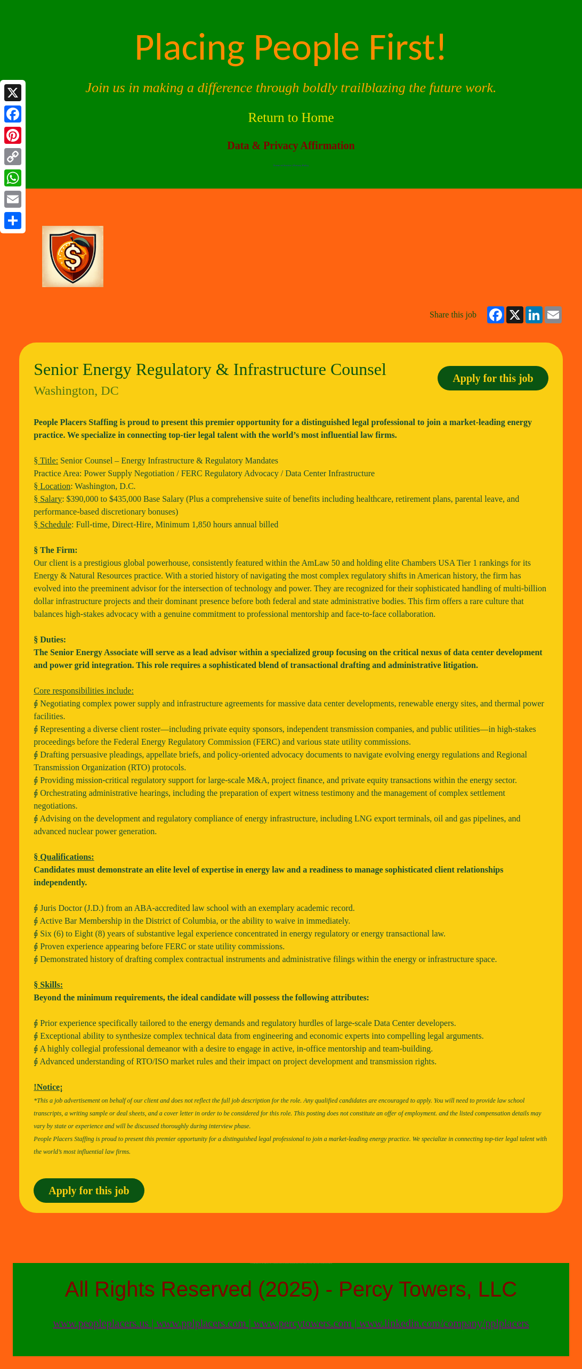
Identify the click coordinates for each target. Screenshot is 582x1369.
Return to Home (291, 117)
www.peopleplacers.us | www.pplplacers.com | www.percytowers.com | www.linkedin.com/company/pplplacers (291, 1323)
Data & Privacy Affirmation (290, 145)
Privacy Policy (301, 165)
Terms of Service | (283, 165)
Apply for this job (492, 378)
